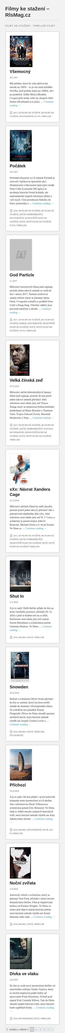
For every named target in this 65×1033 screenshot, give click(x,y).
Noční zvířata (23, 883)
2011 (15, 112)
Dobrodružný (35, 214)
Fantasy (48, 429)
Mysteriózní (26, 116)
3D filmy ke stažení (29, 112)
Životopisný (16, 735)
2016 (15, 637)
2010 (15, 210)
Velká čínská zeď (26, 380)
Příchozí (18, 785)
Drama (22, 637)
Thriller (46, 116)
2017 (15, 320)
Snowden (19, 687)
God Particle (22, 275)
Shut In (17, 596)
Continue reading (43, 203)
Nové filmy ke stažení (38, 221)
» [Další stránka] (52, 1029)
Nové (22, 221)
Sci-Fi (37, 116)
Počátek (18, 166)
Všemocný (20, 71)
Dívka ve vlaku (24, 973)
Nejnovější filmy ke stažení (25, 543)
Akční (22, 214)
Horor (23, 323)
